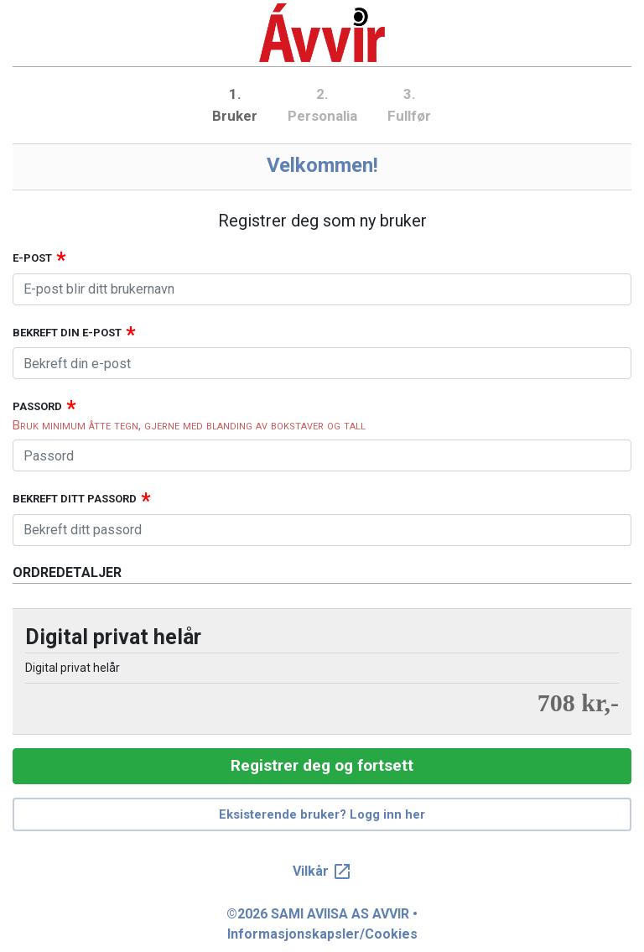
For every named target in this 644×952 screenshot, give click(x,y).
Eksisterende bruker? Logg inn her (322, 814)
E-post (32, 258)
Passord (37, 406)
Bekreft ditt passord (75, 498)
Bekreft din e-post (67, 332)
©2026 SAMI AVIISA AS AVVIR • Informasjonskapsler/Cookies (322, 924)
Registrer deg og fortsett (322, 765)
